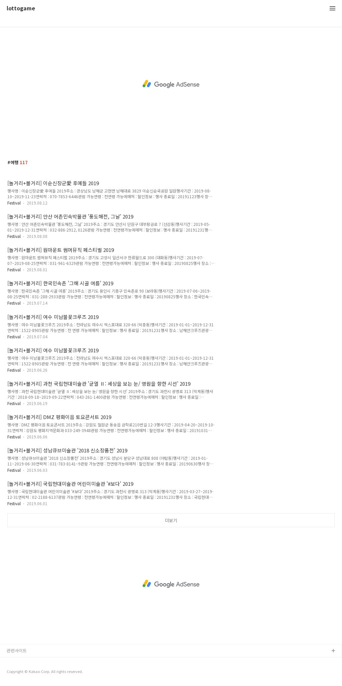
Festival (14, 203)
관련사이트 (17, 650)
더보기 (171, 520)
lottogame (21, 8)
